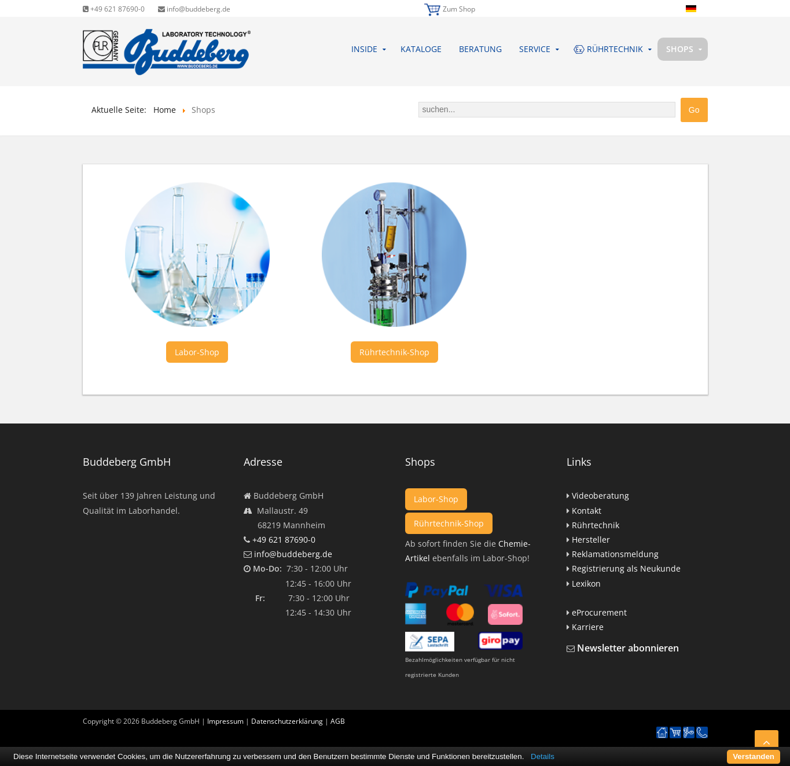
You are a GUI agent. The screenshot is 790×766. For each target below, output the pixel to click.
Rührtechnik (595, 525)
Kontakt (586, 510)
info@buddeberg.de (194, 9)
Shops (679, 48)
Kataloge (421, 48)
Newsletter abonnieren (628, 648)
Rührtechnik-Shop (394, 352)
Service (534, 48)
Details (542, 756)
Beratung (480, 48)
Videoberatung (600, 495)
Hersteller (591, 539)
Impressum (225, 721)
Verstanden (753, 756)
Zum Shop (459, 9)
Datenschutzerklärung (287, 721)
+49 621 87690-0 (114, 9)
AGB (337, 721)
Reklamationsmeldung (615, 553)
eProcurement (599, 612)
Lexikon (586, 583)
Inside (364, 48)
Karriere (588, 626)
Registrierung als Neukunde (626, 568)
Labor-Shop (197, 352)
